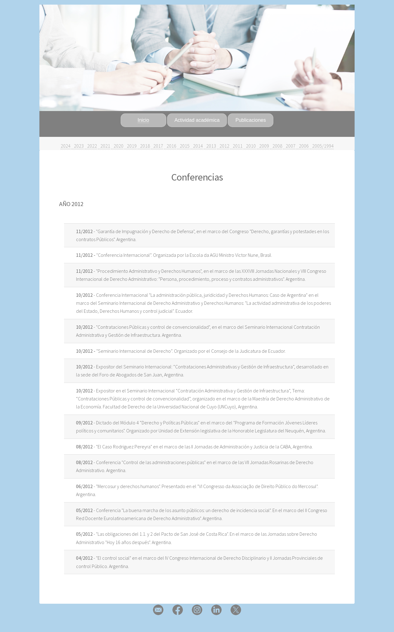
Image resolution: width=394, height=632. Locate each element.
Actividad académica (197, 120)
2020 (117, 146)
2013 (210, 146)
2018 (144, 146)
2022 (91, 146)
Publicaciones (250, 120)
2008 (276, 146)
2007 (289, 146)
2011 (236, 146)
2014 (197, 146)
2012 (223, 146)
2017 (157, 146)
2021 (104, 146)
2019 (130, 146)
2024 (65, 146)
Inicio (143, 120)
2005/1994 (322, 146)
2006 (302, 146)
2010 (249, 146)
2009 (263, 146)
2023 (77, 146)
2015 (183, 146)
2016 (170, 146)
